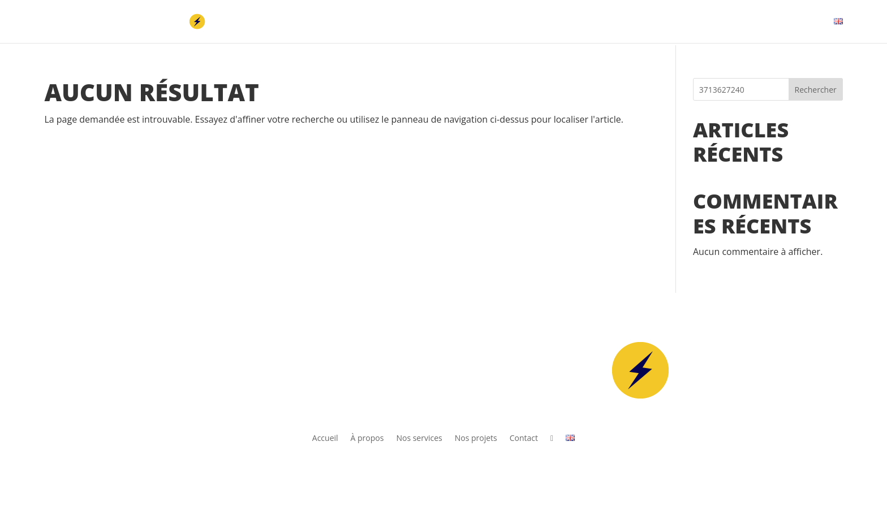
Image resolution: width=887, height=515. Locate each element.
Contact (787, 22)
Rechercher (816, 89)
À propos (601, 22)
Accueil (552, 22)
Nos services (662, 22)
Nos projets (729, 22)
